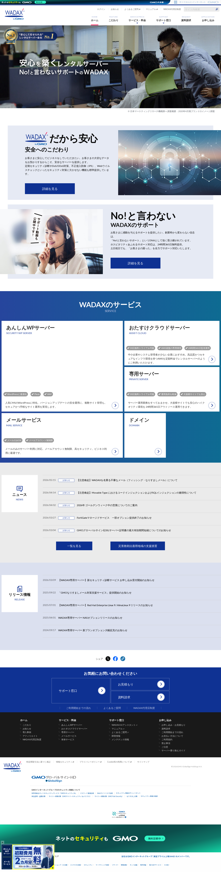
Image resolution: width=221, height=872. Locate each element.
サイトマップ (143, 762)
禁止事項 (166, 743)
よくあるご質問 (131, 9)
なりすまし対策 (132, 796)
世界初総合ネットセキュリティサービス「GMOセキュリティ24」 (54, 793)
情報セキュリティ (64, 762)
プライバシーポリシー (90, 762)
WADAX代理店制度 (172, 9)
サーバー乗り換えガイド (173, 750)
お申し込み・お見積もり (173, 725)
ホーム (94, 19)
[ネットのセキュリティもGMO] (24, 2)
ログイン (101, 9)
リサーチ (115, 865)
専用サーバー (67, 732)
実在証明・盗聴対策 (39, 796)
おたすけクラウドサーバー (74, 729)
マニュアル (151, 9)
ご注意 (165, 747)
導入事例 (27, 732)
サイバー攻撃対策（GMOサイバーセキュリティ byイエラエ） (70, 796)
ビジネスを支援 (75, 865)
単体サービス (67, 739)
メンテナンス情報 (120, 739)
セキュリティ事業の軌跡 (149, 796)
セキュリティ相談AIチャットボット (128, 793)
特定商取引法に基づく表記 (38, 762)
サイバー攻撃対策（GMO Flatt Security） (108, 796)
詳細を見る (50, 189)
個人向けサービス (155, 865)
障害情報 (116, 736)
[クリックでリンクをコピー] (122, 659)
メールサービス (69, 736)
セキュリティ (88, 865)
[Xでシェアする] (107, 659)
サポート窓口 (163, 19)
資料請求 (186, 19)
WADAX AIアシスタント (124, 725)
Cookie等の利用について (118, 762)
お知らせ (115, 9)
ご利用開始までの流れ (78, 708)
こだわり (113, 19)
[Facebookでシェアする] (115, 659)
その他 (166, 865)
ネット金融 (133, 865)
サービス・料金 (137, 19)
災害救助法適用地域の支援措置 (137, 546)
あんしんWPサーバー (71, 725)
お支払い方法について (172, 736)
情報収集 (124, 865)
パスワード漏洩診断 (87, 793)
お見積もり (141, 684)
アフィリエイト (30, 736)
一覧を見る (74, 546)
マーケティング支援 (102, 865)
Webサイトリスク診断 (105, 793)
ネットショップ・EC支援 (59, 865)
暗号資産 (143, 865)
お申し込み (207, 19)
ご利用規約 (167, 739)
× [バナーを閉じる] (2, 842)
